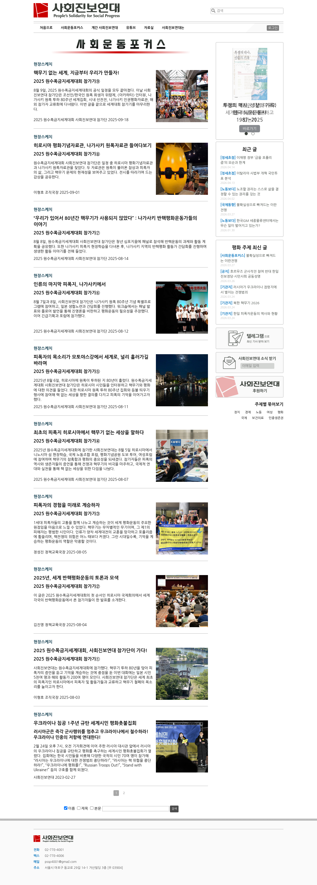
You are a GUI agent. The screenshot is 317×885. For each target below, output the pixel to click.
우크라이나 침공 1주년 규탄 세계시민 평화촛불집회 (85, 723)
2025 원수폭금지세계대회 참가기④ (67, 441)
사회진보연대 (77, 10)
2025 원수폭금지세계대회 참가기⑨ (67, 81)
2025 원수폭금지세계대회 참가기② (67, 586)
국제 (244, 418)
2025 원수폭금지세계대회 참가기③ (67, 514)
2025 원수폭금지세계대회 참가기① (67, 659)
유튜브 (131, 27)
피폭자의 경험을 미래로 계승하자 (67, 505)
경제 (248, 412)
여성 (270, 412)
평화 (280, 412)
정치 (237, 412)
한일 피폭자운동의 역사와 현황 (255, 313)
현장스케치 (43, 64)
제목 (84, 808)
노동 (259, 412)
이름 (71, 808)
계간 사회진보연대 (104, 27)
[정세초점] (228, 157)
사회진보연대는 (173, 27)
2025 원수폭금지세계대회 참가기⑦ (67, 233)
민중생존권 (276, 418)
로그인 (273, 28)
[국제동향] (228, 205)
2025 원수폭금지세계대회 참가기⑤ (67, 371)
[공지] (224, 271)
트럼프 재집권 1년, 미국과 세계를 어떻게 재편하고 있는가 (249, 112)
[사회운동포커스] (232, 255)
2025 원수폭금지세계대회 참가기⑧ (67, 154)
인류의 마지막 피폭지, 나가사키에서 (70, 284)
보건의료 (258, 418)
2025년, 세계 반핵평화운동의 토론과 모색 (76, 578)
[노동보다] (228, 189)
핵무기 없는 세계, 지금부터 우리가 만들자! (76, 73)
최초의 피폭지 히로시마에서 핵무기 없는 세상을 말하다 (89, 432)
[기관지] (226, 287)
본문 (97, 808)
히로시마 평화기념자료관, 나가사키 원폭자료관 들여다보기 (92, 145)
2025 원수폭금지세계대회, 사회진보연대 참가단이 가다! (90, 650)
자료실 (149, 27)
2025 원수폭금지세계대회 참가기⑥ (67, 293)
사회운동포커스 (72, 27)
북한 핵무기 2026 (246, 303)
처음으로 (46, 27)
